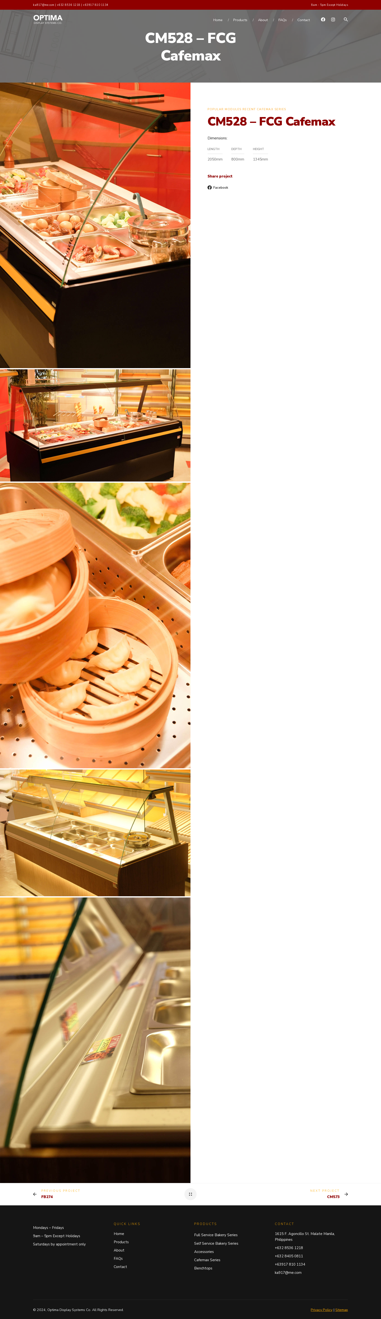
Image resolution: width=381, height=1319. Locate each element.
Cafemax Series (207, 1260)
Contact (120, 1266)
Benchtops (203, 1268)
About (119, 1250)
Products (121, 1242)
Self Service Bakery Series (216, 1243)
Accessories (204, 1251)
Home (119, 1233)
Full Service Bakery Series (216, 1235)
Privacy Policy (321, 1309)
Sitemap (341, 1309)
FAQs (118, 1258)
